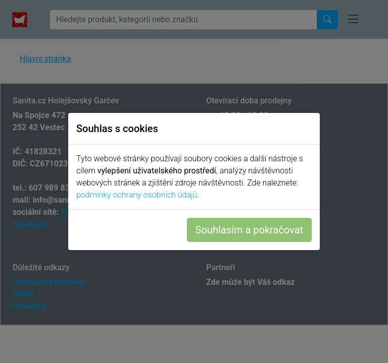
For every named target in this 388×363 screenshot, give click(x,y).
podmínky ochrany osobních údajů (136, 195)
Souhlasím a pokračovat (249, 230)
